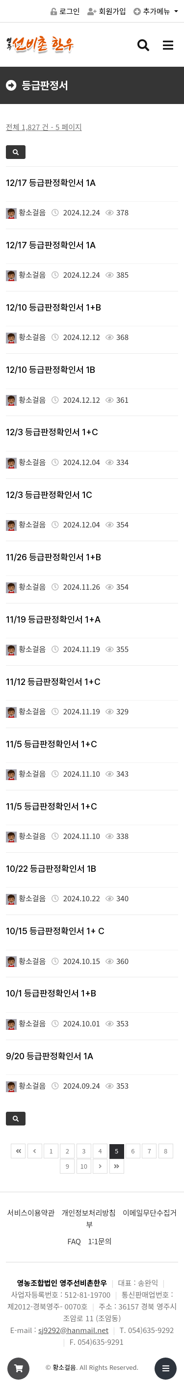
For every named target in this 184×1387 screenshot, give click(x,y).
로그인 (65, 11)
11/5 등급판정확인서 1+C (51, 744)
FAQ (74, 1241)
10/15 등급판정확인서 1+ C (55, 931)
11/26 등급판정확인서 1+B (53, 557)
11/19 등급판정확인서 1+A (53, 619)
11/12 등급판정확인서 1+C (53, 682)
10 (83, 1166)
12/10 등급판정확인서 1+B (53, 307)
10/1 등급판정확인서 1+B (51, 993)
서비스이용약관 (31, 1212)
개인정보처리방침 (88, 1212)
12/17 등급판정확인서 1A (51, 183)
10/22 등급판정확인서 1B (51, 869)
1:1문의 (99, 1241)
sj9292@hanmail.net (73, 1330)
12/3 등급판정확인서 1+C (52, 432)
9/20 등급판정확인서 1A (49, 1056)
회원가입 (106, 11)
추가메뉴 (152, 11)
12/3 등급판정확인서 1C (49, 495)
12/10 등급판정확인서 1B (50, 370)
